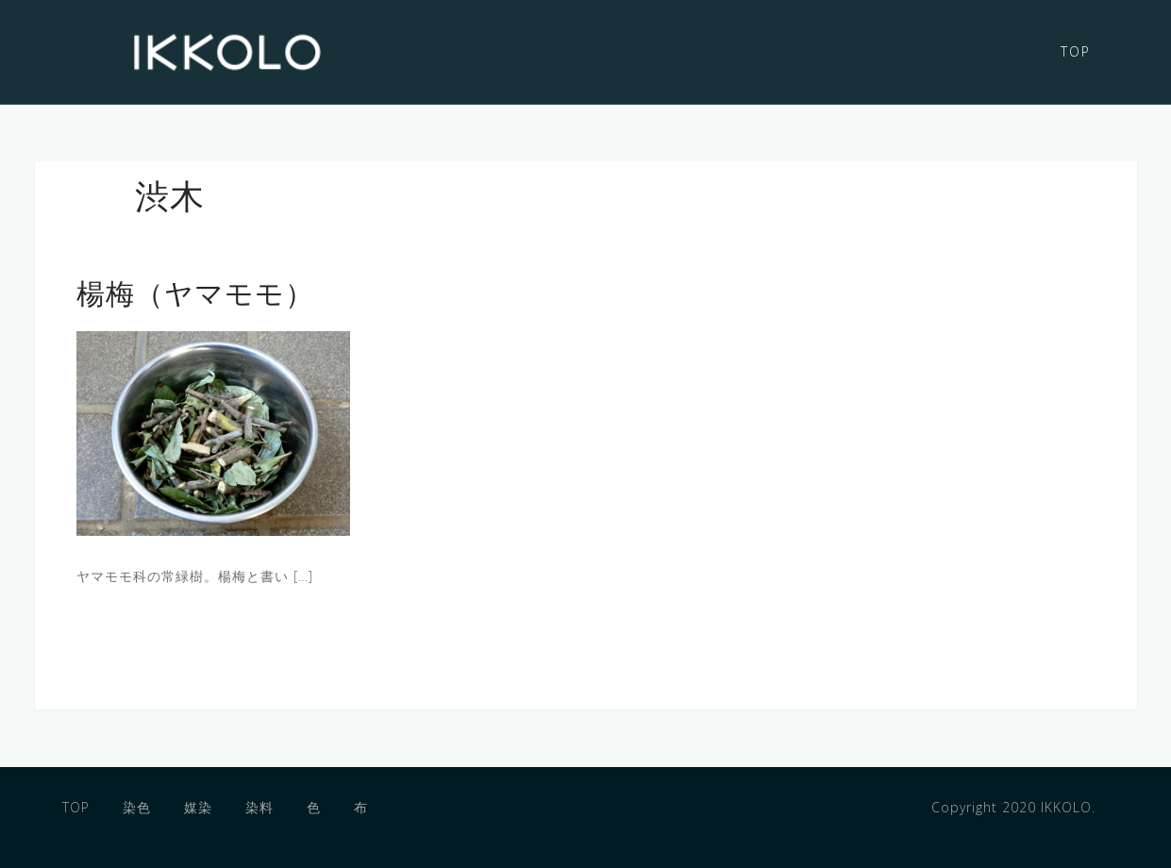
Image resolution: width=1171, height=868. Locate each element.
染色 (137, 807)
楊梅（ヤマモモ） (195, 296)
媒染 (198, 807)
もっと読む (148, 642)
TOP (1076, 51)
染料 (259, 807)
